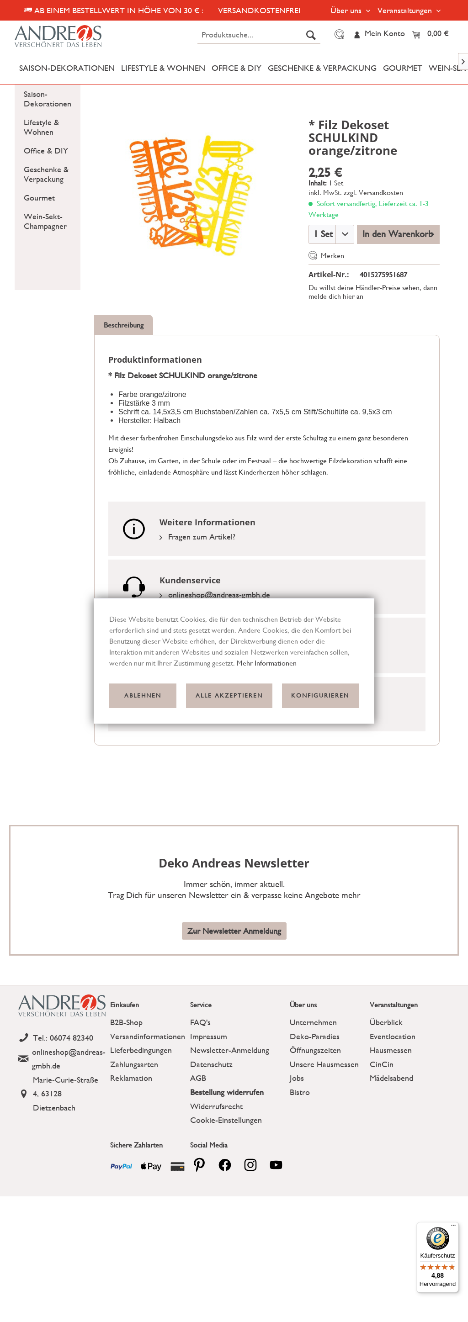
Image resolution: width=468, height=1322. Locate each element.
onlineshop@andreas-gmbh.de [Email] (215, 594)
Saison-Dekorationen (47, 98)
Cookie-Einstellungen (226, 1120)
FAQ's (200, 1022)
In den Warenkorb (398, 233)
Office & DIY (46, 150)
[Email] (62, 1059)
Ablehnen (142, 695)
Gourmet (39, 197)
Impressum (208, 1036)
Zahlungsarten (134, 1064)
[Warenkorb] (432, 34)
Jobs (297, 1078)
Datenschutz (211, 1064)
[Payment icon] (121, 1167)
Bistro (300, 1092)
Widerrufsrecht (216, 1106)
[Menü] (453, 1227)
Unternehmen (313, 1022)
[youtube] (276, 1165)
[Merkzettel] (338, 34)
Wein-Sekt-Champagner (45, 221)
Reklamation (131, 1078)
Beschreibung (124, 325)
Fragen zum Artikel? (197, 536)
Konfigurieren (320, 695)
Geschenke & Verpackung (46, 174)
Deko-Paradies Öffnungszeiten (315, 1043)
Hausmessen (391, 1050)
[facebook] (225, 1165)
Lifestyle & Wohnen (41, 127)
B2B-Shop (126, 1022)
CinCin (382, 1064)
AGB (198, 1078)
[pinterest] (199, 1165)
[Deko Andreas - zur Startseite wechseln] (68, 36)
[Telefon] (62, 1038)
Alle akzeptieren (229, 695)
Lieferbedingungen (141, 1050)
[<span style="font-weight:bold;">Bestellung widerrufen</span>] (237, 1092)
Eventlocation (392, 1036)
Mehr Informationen (267, 663)
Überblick (386, 1022)
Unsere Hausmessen (324, 1064)
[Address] (62, 1094)
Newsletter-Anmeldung (229, 1050)
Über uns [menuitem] (347, 10)
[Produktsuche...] (258, 35)
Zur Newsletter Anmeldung (234, 931)
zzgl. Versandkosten (373, 192)
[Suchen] (311, 35)
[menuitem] (258, 35)
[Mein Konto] (379, 34)
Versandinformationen (147, 1036)
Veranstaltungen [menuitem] (406, 10)
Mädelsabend (391, 1078)
